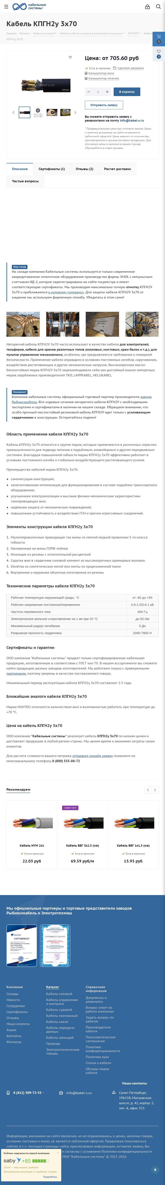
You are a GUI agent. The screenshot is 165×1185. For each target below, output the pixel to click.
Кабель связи (57, 1022)
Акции (11, 1030)
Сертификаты (17, 1012)
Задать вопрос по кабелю (100, 1019)
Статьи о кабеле (98, 1063)
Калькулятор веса (101, 73)
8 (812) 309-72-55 (27, 1092)
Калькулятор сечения (104, 78)
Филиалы (13, 1042)
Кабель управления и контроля (62, 1002)
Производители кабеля (98, 1029)
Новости (13, 1000)
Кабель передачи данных (60, 1030)
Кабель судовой (59, 1010)
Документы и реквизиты (96, 1000)
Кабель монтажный (62, 1016)
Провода (53, 1044)
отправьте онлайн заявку (92, 756)
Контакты (13, 1036)
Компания (14, 987)
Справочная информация (96, 989)
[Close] (58, 1153)
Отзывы (12, 1018)
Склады (12, 994)
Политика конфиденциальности (103, 1049)
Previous (14, 112)
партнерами (16, 673)
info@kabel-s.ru (132, 120)
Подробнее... (51, 1176)
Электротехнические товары (62, 1051)
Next (75, 112)
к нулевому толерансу (66, 292)
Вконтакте (155, 1169)
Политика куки (97, 1057)
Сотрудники (15, 1006)
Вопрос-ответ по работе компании (100, 1009)
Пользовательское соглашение (101, 1039)
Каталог (52, 987)
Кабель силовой (59, 994)
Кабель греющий (59, 1038)
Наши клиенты (18, 1024)
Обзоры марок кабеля (97, 1071)
